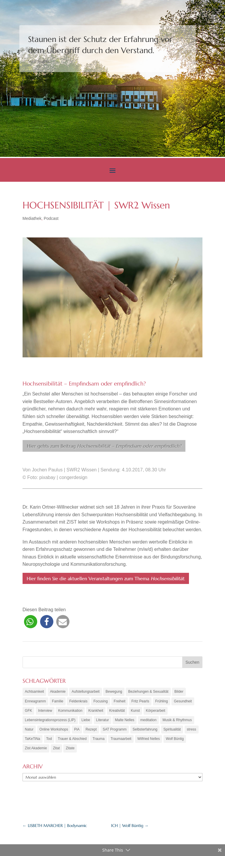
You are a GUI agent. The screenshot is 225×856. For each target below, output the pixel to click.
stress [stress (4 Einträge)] (191, 731)
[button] (30, 621)
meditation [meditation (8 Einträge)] (148, 721)
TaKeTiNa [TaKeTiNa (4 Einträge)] (32, 741)
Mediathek (32, 218)
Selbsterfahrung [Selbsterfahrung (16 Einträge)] (145, 731)
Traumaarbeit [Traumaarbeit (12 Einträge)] (120, 741)
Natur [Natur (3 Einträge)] (29, 731)
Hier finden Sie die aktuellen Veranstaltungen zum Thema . (106, 578)
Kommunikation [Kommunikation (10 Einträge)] (70, 711)
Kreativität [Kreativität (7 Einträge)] (117, 711)
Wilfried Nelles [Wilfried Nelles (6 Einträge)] (148, 741)
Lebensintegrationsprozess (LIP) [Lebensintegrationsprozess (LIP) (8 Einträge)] (50, 721)
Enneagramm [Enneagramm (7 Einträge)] (35, 701)
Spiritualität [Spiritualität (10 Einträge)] (172, 731)
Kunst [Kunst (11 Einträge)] (135, 711)
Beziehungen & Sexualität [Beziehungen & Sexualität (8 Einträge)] (148, 691)
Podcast (51, 218)
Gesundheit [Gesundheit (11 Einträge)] (183, 701)
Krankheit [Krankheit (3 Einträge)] (95, 711)
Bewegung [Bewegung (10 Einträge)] (113, 691)
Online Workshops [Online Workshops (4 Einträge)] (54, 731)
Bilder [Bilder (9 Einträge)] (178, 691)
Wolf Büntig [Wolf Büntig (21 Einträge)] (175, 741)
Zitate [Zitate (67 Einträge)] (70, 751)
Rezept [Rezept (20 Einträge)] (91, 731)
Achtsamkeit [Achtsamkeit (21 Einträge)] (34, 691)
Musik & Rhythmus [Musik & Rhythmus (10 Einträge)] (177, 721)
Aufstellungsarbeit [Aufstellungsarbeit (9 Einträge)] (85, 691)
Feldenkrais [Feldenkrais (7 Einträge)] (78, 701)
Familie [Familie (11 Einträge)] (57, 701)
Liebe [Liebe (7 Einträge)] (85, 721)
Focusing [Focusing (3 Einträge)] (100, 701)
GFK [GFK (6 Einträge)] (28, 711)
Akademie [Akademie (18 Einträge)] (58, 691)
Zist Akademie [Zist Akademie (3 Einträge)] (36, 751)
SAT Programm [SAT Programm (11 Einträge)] (115, 731)
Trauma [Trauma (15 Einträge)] (99, 741)
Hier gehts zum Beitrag (104, 446)
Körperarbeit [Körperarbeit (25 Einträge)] (155, 711)
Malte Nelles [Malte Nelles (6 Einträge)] (124, 721)
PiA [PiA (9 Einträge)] (77, 731)
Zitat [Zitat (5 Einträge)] (56, 751)
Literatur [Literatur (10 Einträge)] (102, 721)
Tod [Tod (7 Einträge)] (49, 741)
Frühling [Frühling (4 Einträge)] (161, 701)
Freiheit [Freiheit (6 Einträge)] (119, 701)
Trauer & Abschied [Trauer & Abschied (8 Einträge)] (72, 741)
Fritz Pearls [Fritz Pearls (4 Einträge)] (140, 701)
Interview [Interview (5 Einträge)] (45, 711)
